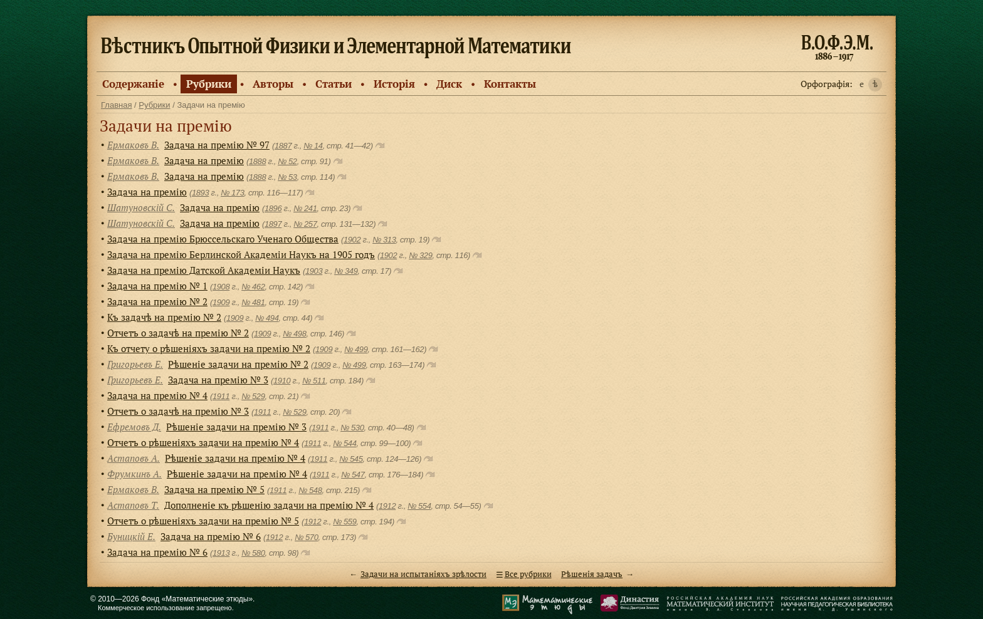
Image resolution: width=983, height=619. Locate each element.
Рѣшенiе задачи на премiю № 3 (236, 426)
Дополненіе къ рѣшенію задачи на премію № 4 (269, 505)
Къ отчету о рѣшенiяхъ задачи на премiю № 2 (208, 348)
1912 (387, 506)
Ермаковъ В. (133, 144)
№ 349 (345, 271)
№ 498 (294, 333)
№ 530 (352, 427)
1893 (200, 192)
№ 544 (344, 443)
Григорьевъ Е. (135, 364)
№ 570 (306, 537)
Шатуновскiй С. (141, 207)
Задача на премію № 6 (210, 536)
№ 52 (287, 161)
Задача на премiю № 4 (157, 395)
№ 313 (384, 239)
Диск (449, 83)
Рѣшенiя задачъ (592, 574)
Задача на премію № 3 (218, 379)
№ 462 (253, 286)
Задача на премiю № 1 (157, 285)
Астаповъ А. (133, 458)
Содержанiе (133, 83)
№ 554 (419, 506)
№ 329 (420, 255)
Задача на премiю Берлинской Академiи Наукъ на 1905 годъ (241, 254)
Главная (116, 105)
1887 (283, 145)
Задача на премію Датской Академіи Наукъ (203, 270)
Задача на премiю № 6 (157, 552)
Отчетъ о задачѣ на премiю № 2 (178, 332)
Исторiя (394, 83)
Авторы (273, 83)
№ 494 (266, 318)
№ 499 (355, 349)
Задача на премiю (220, 207)
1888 (257, 161)
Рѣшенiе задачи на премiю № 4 (235, 458)
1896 (273, 208)
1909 (221, 302)
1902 (352, 239)
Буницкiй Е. (131, 536)
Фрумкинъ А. (134, 473)
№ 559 (344, 521)
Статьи (333, 83)
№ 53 (287, 177)
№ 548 (310, 490)
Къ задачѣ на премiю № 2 (164, 317)
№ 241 (305, 208)
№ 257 (305, 224)
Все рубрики (528, 574)
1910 (281, 380)
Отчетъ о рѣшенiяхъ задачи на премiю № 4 (203, 442)
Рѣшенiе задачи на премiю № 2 (238, 364)
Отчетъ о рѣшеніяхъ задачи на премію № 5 (203, 520)
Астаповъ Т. (133, 505)
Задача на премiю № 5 (214, 489)
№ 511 (313, 380)
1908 (221, 286)
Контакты (510, 83)
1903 (313, 271)
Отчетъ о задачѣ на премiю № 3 (178, 411)
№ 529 (253, 396)
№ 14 (313, 145)
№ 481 (253, 302)
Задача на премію (204, 160)
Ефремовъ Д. (134, 426)
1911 (221, 396)
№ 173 (232, 192)
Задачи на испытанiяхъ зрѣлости (423, 574)
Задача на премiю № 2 (157, 301)
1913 (221, 553)
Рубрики (208, 83)
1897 (273, 224)
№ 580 (253, 553)
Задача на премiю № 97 (217, 144)
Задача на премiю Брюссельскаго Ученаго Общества (223, 238)
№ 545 (350, 459)
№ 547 (352, 474)
